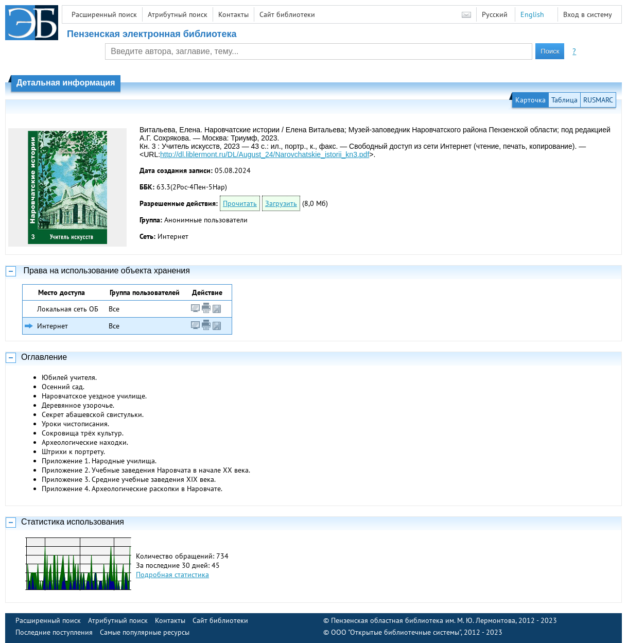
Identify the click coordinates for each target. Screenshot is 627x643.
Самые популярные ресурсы (144, 632)
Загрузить (281, 203)
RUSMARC (598, 100)
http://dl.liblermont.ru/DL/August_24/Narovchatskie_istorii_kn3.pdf (264, 154)
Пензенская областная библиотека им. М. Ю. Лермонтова (423, 620)
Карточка (530, 100)
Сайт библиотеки (287, 14)
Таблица (564, 100)
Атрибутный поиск (177, 14)
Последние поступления (54, 632)
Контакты (233, 14)
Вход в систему (587, 14)
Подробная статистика (172, 574)
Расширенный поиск (104, 14)
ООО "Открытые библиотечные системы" (396, 632)
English (532, 14)
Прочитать (240, 203)
